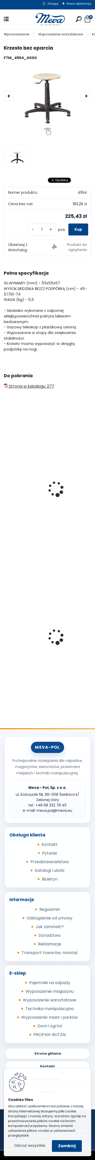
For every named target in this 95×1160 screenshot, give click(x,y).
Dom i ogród (49, 1026)
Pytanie (49, 853)
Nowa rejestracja (79, 4)
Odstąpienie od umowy (49, 918)
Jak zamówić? (49, 927)
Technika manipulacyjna (49, 1009)
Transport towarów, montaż (50, 953)
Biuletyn (50, 879)
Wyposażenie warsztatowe (60, 34)
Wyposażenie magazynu (50, 991)
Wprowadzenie (16, 34)
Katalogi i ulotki (49, 870)
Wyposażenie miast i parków (49, 1017)
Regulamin (49, 909)
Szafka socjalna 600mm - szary (39, 651)
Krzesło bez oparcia (26, 507)
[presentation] (9, 96)
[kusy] (42, 229)
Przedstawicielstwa (49, 862)
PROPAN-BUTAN (49, 1035)
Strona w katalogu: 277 (29, 386)
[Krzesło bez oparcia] (47, 96)
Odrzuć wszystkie (29, 1145)
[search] (79, 19)
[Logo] (47, 19)
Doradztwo (50, 935)
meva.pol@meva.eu (54, 810)
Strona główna (47, 1053)
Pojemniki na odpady (49, 983)
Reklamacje (49, 944)
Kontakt (50, 844)
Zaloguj (52, 4)
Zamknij (67, 1146)
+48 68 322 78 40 (51, 805)
